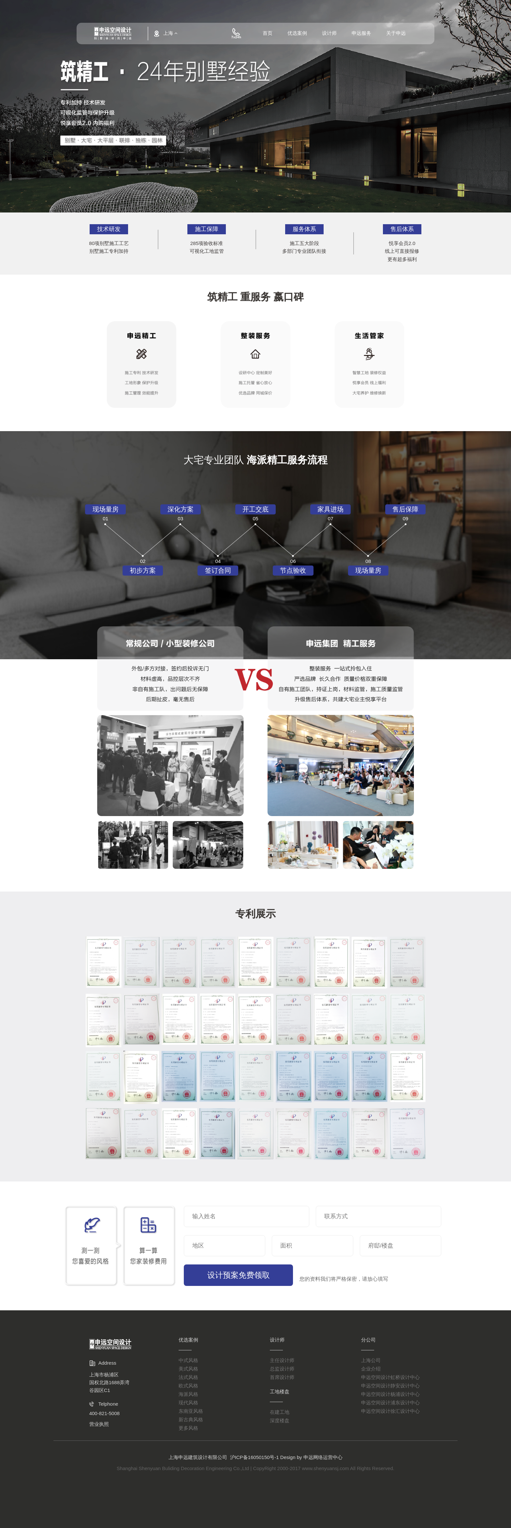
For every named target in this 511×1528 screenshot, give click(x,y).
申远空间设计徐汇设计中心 (390, 1411)
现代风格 (188, 1402)
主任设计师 (282, 1360)
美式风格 (188, 1368)
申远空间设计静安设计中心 (390, 1385)
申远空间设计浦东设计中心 (390, 1402)
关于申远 (396, 34)
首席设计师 (282, 1377)
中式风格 (188, 1360)
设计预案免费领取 (233, 1275)
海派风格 (188, 1394)
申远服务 (361, 34)
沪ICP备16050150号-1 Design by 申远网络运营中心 (286, 1457)
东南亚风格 (191, 1411)
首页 (267, 34)
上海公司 (371, 1360)
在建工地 (279, 1412)
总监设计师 (282, 1368)
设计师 (329, 34)
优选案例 (297, 34)
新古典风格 (191, 1419)
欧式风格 (188, 1385)
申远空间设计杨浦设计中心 (390, 1394)
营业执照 (99, 1424)
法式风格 (188, 1377)
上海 (167, 33)
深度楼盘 (279, 1420)
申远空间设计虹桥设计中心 (390, 1377)
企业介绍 (371, 1368)
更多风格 (188, 1428)
